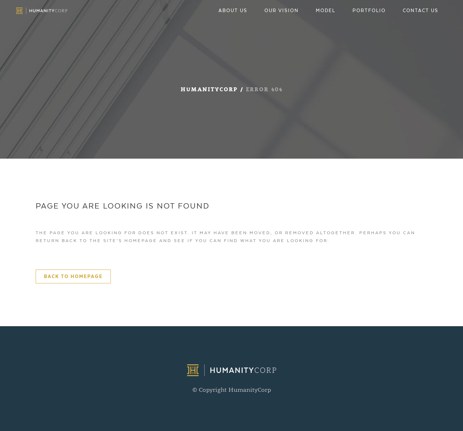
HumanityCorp (209, 90)
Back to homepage (73, 276)
